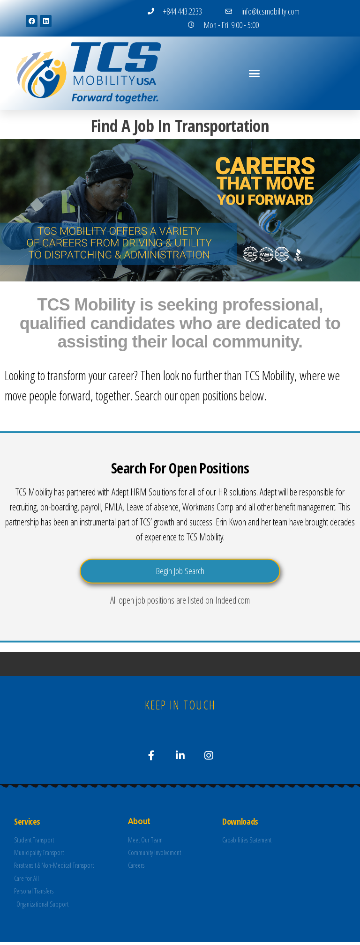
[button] (254, 73)
